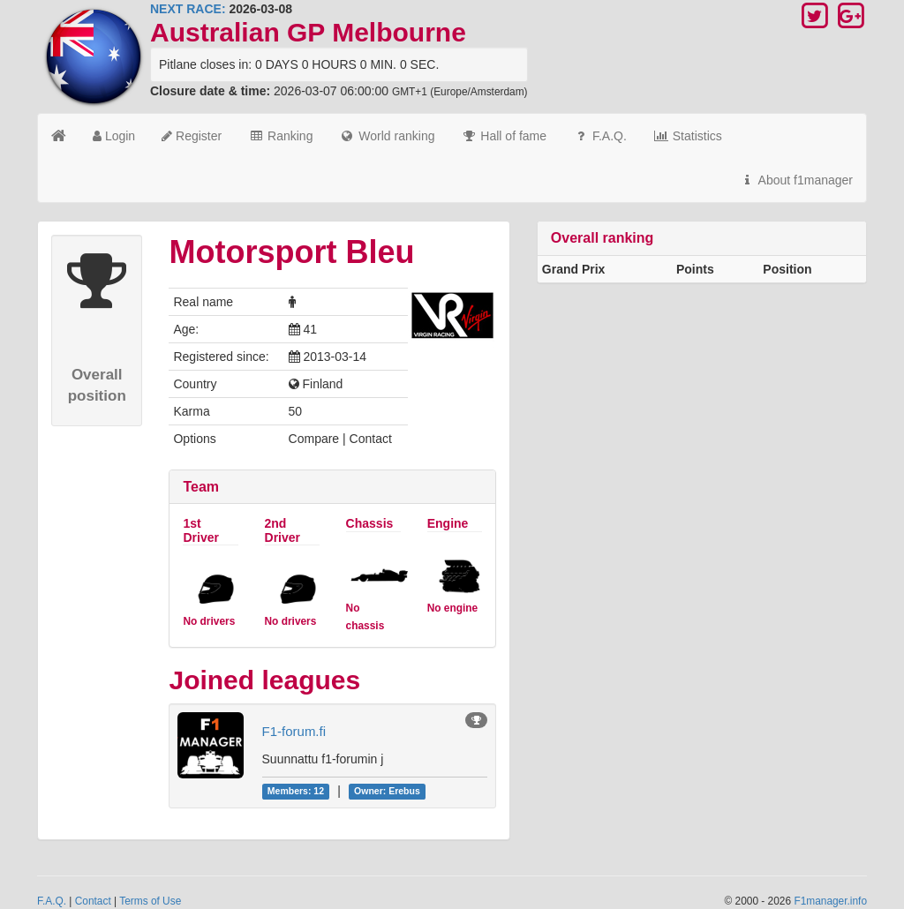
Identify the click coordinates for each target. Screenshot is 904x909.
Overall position (97, 385)
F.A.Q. (600, 136)
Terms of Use (150, 901)
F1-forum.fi (294, 731)
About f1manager (796, 180)
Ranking (280, 136)
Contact (93, 901)
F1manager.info (830, 901)
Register (192, 136)
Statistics (687, 136)
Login (114, 136)
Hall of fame (503, 136)
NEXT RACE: (188, 9)
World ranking (386, 136)
